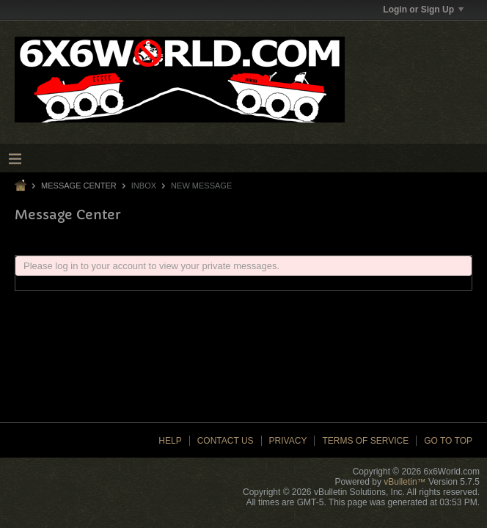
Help (169, 441)
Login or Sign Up (423, 9)
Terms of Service (365, 441)
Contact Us (225, 441)
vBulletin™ (404, 482)
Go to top (448, 441)
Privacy (288, 441)
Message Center (79, 185)
